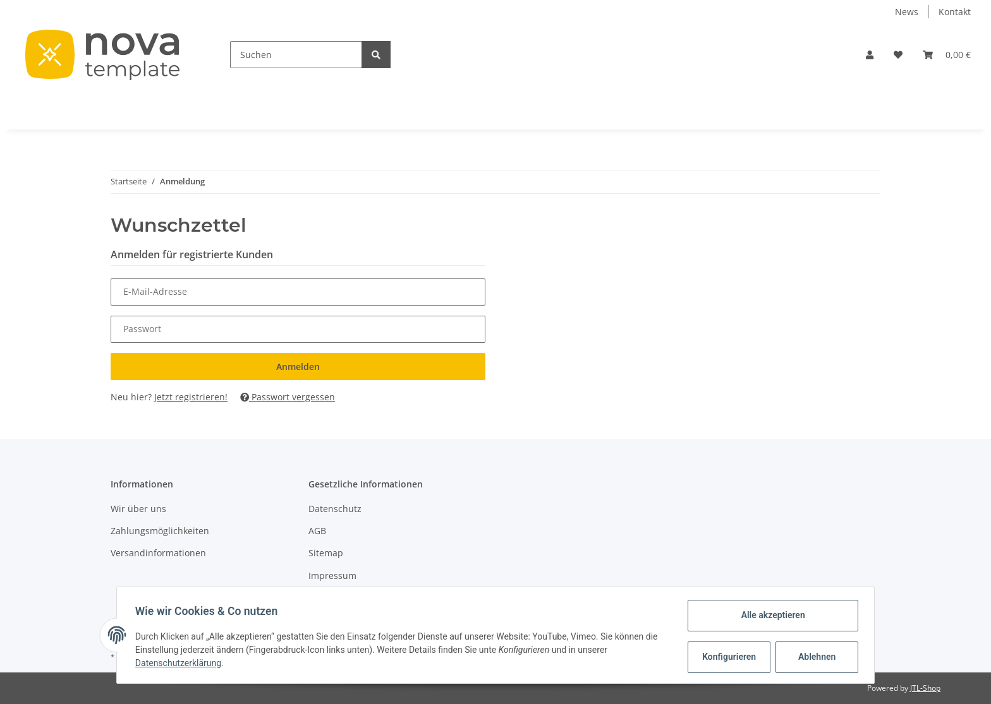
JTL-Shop (925, 688)
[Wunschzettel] (898, 54)
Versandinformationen (158, 553)
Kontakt (955, 12)
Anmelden (298, 367)
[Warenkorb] (947, 54)
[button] (870, 54)
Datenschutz (335, 509)
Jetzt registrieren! (191, 397)
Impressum (332, 576)
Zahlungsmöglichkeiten (160, 531)
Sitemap (325, 553)
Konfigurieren (728, 657)
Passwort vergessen (287, 397)
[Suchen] (296, 54)
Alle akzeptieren (771, 615)
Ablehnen (815, 657)
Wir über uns (138, 509)
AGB (317, 531)
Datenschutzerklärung (180, 663)
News (906, 12)
